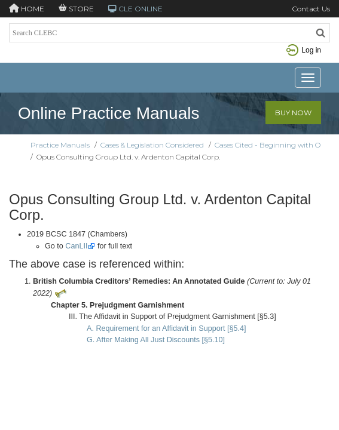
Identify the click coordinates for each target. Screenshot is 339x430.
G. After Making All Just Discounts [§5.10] (156, 340)
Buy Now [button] (293, 112)
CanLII (76, 246)
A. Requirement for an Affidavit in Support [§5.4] (166, 328)
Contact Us (311, 8)
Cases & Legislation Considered (152, 144)
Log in (303, 50)
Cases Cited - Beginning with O (267, 144)
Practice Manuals (60, 144)
